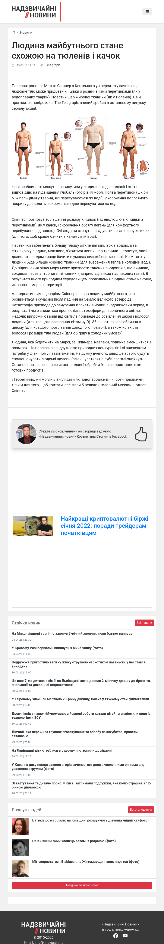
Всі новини (144, 622)
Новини (26, 32)
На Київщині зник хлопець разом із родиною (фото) (74, 841)
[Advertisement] (82, 482)
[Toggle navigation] (147, 11)
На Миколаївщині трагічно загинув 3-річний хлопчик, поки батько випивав (72, 633)
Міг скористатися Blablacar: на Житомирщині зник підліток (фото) (85, 862)
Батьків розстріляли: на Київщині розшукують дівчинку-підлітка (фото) (90, 820)
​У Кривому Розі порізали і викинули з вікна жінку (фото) (57, 648)
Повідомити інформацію (82, 885)
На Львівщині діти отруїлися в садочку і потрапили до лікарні (62, 750)
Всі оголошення (141, 809)
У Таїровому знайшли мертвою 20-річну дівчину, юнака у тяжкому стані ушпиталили (80, 699)
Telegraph (52, 65)
